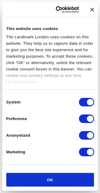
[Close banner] (92, 10)
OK (50, 179)
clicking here (25, 82)
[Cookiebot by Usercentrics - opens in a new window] (58, 9)
